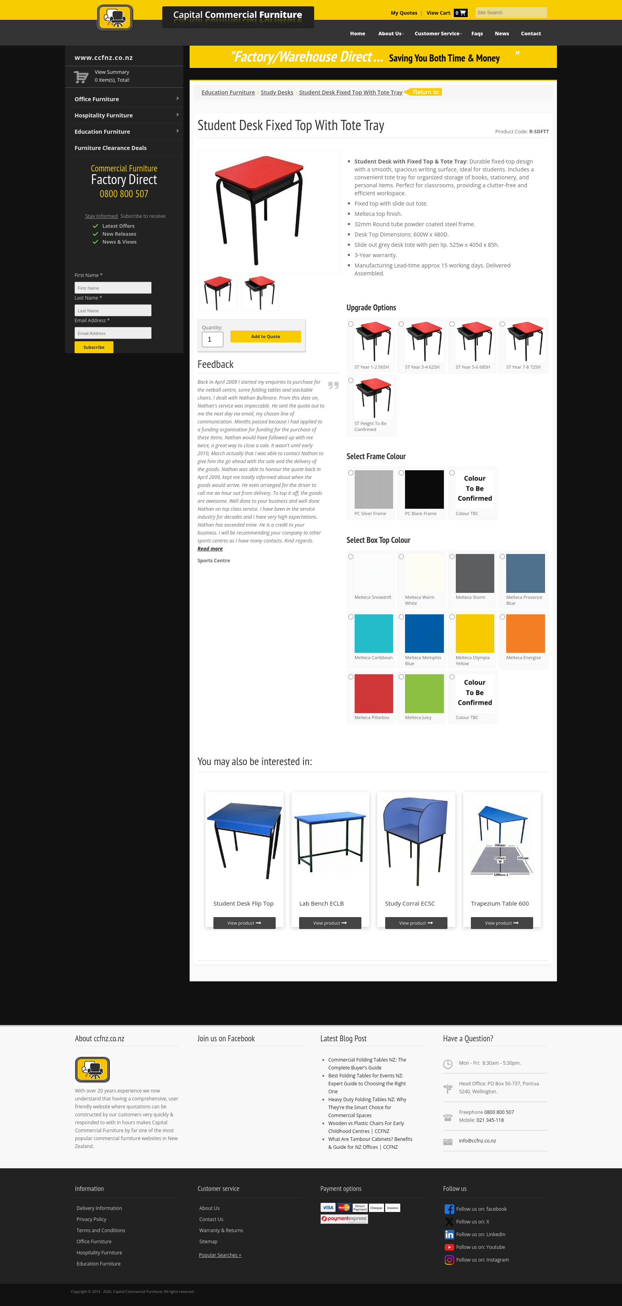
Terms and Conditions (101, 1230)
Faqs (477, 33)
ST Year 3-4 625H (424, 345)
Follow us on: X (467, 1222)
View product (244, 923)
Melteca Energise (525, 637)
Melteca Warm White (424, 580)
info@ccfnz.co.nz (477, 1140)
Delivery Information (99, 1208)
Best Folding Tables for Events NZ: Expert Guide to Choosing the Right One (367, 1083)
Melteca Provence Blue (525, 580)
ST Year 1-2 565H (374, 345)
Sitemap (208, 1241)
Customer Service (437, 33)
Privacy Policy (91, 1219)
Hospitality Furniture (127, 115)
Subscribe (93, 347)
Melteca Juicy (424, 697)
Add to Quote (265, 336)
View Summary (112, 72)
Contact (531, 33)
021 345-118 (490, 1120)
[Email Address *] (113, 333)
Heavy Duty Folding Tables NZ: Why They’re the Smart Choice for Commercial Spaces (367, 1107)
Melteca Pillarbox (374, 697)
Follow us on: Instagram (477, 1260)
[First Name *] (113, 288)
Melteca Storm (475, 577)
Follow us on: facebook (476, 1209)
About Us (389, 33)
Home (357, 33)
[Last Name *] (113, 310)
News (502, 33)
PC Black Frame (424, 493)
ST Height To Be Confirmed (374, 405)
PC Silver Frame (374, 493)
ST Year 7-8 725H (525, 345)
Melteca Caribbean (374, 637)
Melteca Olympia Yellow (475, 640)
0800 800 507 (499, 1112)
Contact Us (211, 1219)
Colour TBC (475, 493)
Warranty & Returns (221, 1230)
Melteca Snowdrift (374, 577)
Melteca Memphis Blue (424, 640)
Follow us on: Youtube (475, 1247)
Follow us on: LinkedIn (475, 1234)
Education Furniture (127, 132)
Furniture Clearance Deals (111, 148)
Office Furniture (127, 99)
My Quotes (404, 13)
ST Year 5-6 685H (475, 345)
